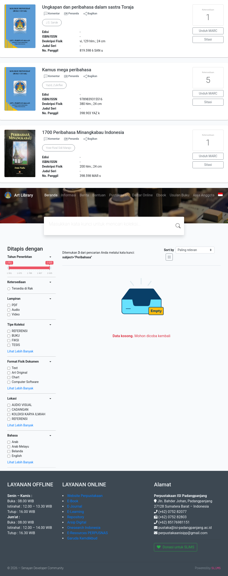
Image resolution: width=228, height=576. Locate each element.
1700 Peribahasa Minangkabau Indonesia (83, 132)
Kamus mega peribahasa (66, 69)
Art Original (19, 372)
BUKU (16, 335)
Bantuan (99, 195)
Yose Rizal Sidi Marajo (58, 147)
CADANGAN (20, 409)
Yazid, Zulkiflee (54, 85)
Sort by (169, 250)
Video (16, 314)
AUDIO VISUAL (22, 405)
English (17, 456)
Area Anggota (203, 195)
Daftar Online (142, 195)
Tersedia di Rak (22, 288)
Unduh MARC (208, 31)
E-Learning (75, 512)
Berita (84, 195)
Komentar (52, 13)
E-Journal (74, 506)
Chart (15, 377)
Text (15, 368)
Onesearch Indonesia (83, 528)
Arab (15, 442)
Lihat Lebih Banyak (20, 351)
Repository (75, 517)
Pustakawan (118, 195)
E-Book (72, 501)
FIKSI (15, 340)
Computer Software (25, 382)
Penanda (73, 13)
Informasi (68, 195)
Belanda (17, 451)
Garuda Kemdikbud (82, 538)
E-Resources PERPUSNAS (87, 533)
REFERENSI (20, 331)
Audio (16, 309)
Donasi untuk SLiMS (175, 547)
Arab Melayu (20, 446)
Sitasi (208, 39)
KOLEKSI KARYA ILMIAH (28, 414)
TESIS (16, 345)
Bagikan (90, 13)
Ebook (161, 195)
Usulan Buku (179, 195)
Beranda (50, 195)
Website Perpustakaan (85, 496)
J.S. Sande (52, 22)
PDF (15, 305)
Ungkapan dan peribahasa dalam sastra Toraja (88, 7)
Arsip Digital (76, 522)
